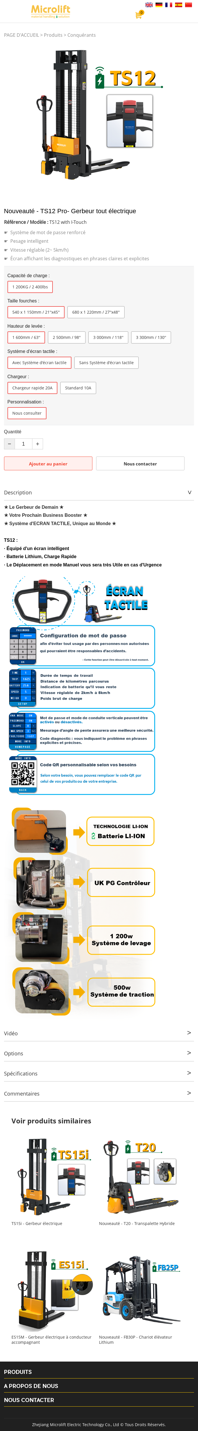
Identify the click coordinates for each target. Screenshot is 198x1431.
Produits (53, 35)
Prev (11, 114)
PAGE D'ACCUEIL (21, 35)
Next (186, 114)
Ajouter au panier (48, 464)
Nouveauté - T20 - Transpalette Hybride (137, 1223)
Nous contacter (140, 464)
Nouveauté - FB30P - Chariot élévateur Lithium (135, 1340)
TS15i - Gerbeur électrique (36, 1223)
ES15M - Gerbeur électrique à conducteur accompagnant (51, 1340)
